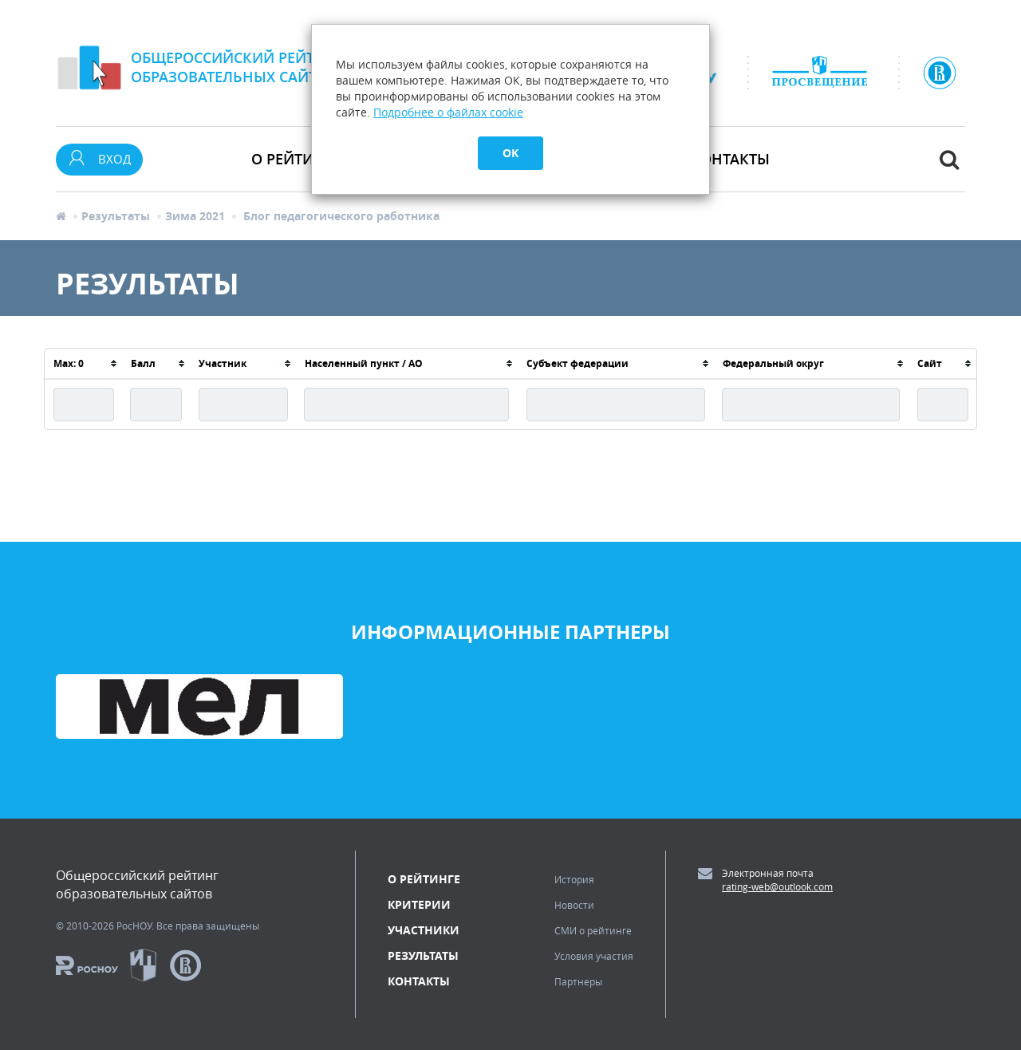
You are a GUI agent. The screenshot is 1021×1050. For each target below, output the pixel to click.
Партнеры (578, 981)
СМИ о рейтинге (593, 930)
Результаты (115, 215)
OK (510, 152)
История (574, 879)
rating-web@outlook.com (777, 886)
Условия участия (593, 955)
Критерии (419, 904)
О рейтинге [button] (296, 158)
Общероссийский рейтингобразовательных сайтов (238, 67)
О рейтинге (424, 878)
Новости (574, 904)
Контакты (730, 158)
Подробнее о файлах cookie (448, 112)
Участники (423, 930)
